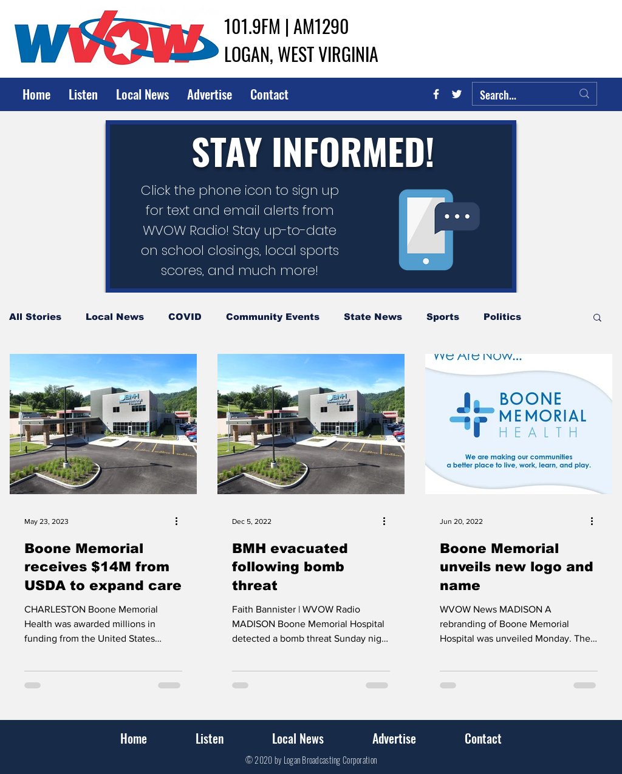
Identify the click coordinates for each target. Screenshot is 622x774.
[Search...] (517, 95)
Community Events (273, 316)
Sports (442, 316)
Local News (115, 316)
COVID (185, 316)
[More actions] (180, 521)
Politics (502, 316)
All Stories (35, 316)
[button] (597, 318)
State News (373, 316)
